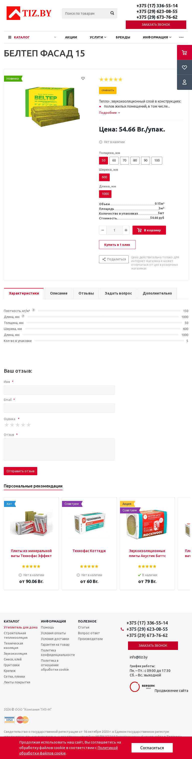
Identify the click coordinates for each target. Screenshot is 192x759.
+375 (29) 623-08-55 (157, 11)
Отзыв (11, 434)
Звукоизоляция (15, 653)
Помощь (47, 627)
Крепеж (10, 670)
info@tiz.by (139, 657)
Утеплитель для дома (21, 627)
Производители (90, 638)
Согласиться (152, 748)
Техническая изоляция (13, 645)
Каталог (22, 37)
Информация (155, 37)
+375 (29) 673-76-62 (157, 17)
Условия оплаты (53, 633)
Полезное (87, 621)
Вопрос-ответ (89, 633)
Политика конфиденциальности (58, 652)
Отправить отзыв (20, 471)
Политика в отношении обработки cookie (55, 665)
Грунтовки (12, 665)
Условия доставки (55, 638)
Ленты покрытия (17, 682)
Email (9, 399)
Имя (9, 381)
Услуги (96, 37)
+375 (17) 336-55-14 (157, 5)
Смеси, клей (13, 659)
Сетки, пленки (14, 676)
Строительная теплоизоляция (16, 635)
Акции (71, 37)
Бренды (123, 37)
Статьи (83, 627)
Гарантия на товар (55, 644)
